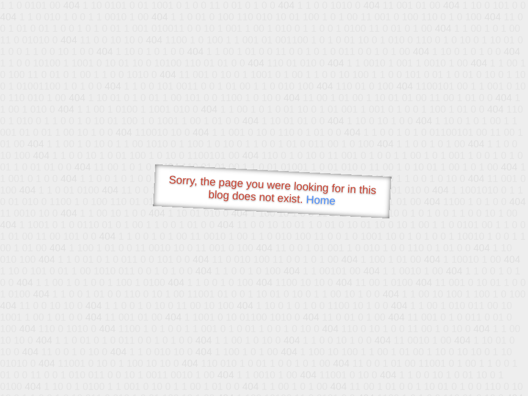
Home (321, 200)
